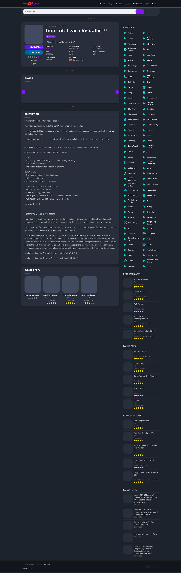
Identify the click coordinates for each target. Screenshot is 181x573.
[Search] (84, 12)
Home (102, 4)
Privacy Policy (151, 4)
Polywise (49, 50)
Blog (110, 4)
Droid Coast (27, 570)
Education (62, 27)
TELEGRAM (32, 54)
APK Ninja (47, 566)
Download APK (33, 48)
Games (119, 4)
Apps (127, 4)
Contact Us (137, 4)
